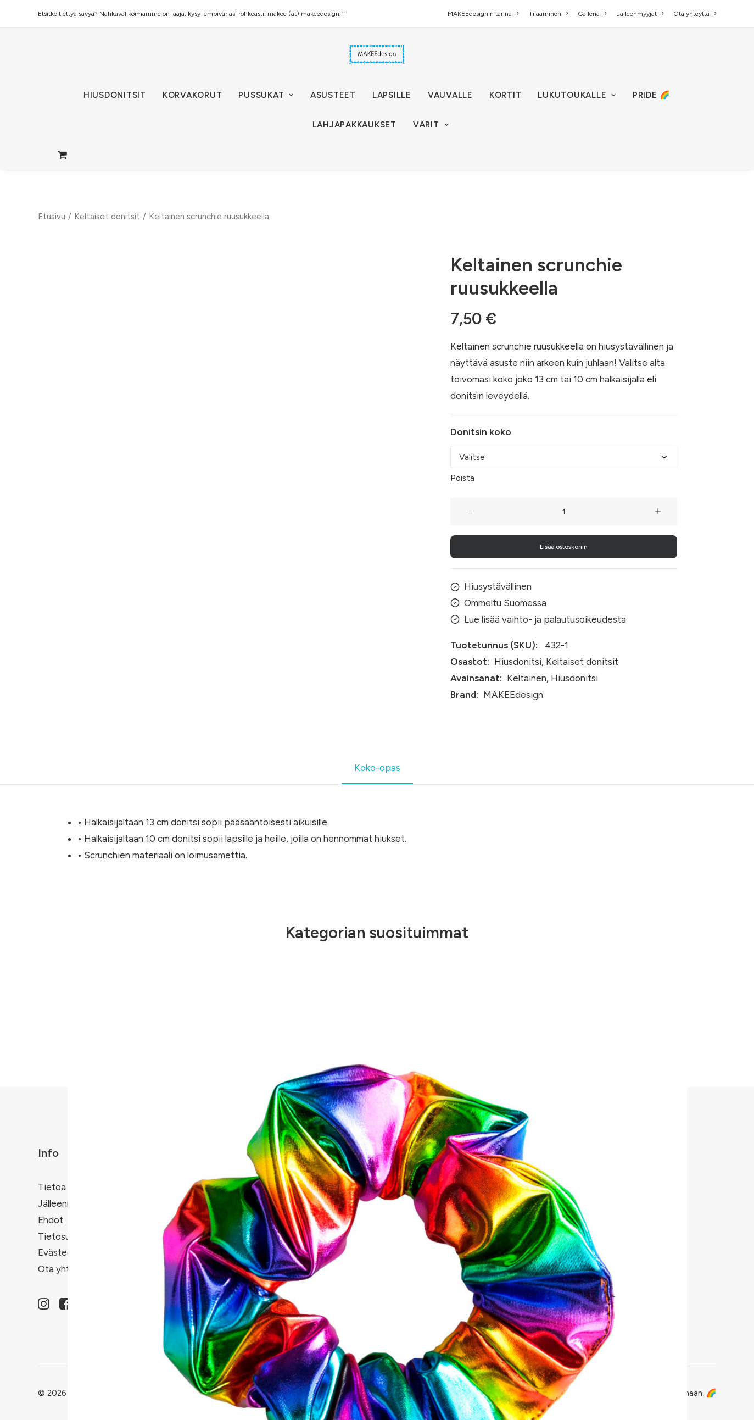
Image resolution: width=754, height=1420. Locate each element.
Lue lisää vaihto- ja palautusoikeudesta (545, 618)
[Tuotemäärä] (563, 511)
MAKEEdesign (513, 694)
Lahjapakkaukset (354, 125)
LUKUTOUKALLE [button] (577, 95)
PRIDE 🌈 (652, 95)
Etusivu (51, 216)
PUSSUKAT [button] (266, 95)
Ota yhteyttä (694, 14)
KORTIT (505, 95)
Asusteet (333, 95)
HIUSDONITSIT (114, 95)
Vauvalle (450, 95)
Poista (462, 478)
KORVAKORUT (192, 95)
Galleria (592, 14)
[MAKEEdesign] (377, 54)
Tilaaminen (548, 14)
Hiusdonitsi (517, 661)
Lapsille (391, 95)
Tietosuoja (60, 1235)
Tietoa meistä (67, 1187)
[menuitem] (485, 13)
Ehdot (50, 1219)
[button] (469, 511)
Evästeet (57, 1252)
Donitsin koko (480, 431)
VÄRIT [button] (431, 125)
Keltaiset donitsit (107, 216)
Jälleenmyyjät (640, 14)
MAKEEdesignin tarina (483, 14)
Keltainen (526, 678)
